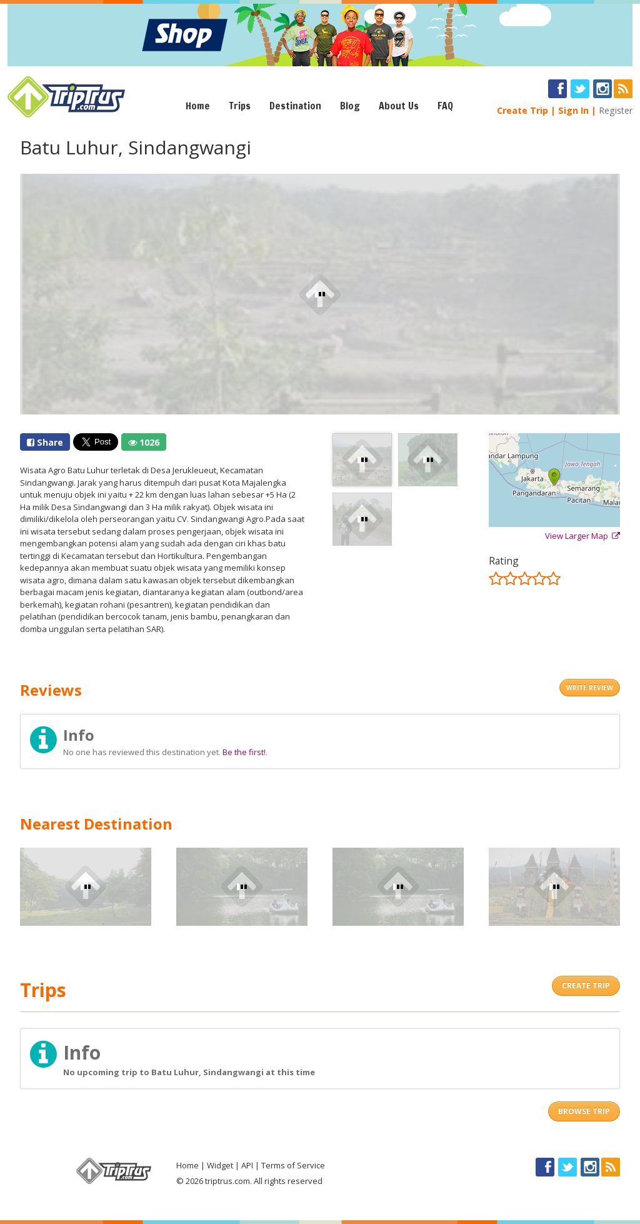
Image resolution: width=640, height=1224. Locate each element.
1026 (143, 442)
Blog (350, 106)
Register (615, 110)
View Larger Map (582, 535)
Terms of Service (293, 1165)
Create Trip (522, 110)
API (247, 1165)
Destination (295, 106)
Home (198, 106)
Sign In (573, 110)
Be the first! (244, 752)
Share (45, 442)
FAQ (445, 106)
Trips (240, 106)
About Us (399, 106)
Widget (220, 1165)
